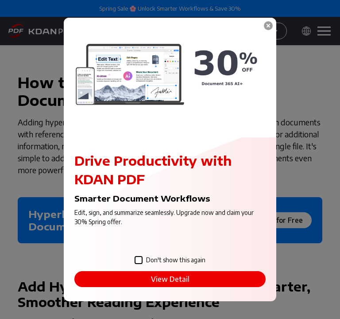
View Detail (170, 279)
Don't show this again (170, 260)
